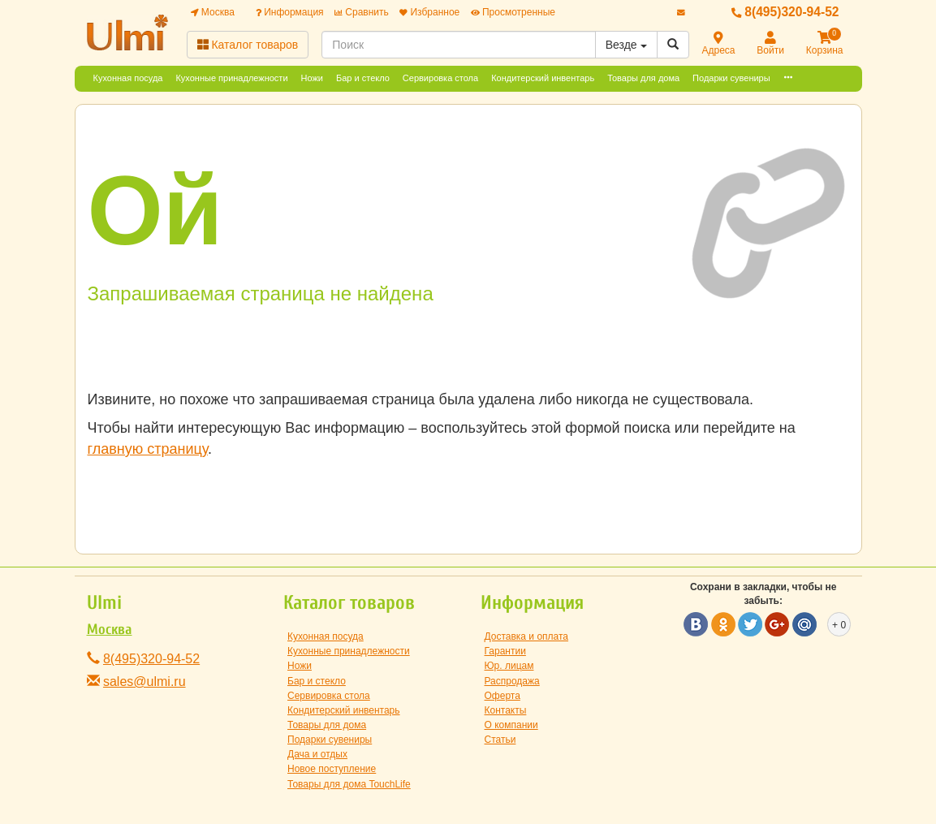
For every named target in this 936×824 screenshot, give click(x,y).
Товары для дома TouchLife (349, 784)
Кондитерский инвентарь (542, 78)
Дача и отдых (317, 754)
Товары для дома (643, 78)
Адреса (718, 44)
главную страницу (148, 449)
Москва (213, 12)
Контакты (506, 710)
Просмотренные (513, 12)
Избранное (429, 12)
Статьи (500, 739)
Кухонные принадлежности (231, 78)
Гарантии (505, 651)
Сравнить (361, 12)
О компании (511, 725)
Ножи (312, 78)
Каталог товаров (248, 44)
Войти (770, 44)
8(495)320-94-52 (785, 12)
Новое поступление (331, 768)
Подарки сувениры (731, 78)
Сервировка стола (440, 78)
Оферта (502, 695)
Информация (290, 12)
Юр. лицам (509, 665)
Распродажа (512, 681)
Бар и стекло (363, 78)
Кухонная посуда (128, 78)
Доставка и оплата (527, 636)
